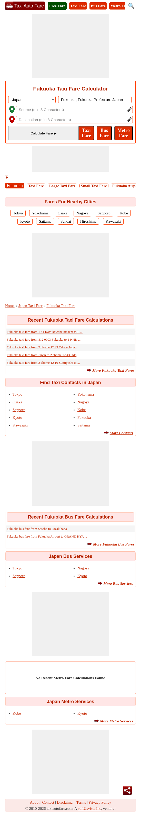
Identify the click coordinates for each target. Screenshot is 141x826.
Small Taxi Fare (94, 186)
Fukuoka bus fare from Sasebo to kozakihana (37, 529)
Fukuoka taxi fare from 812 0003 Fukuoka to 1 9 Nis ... (43, 339)
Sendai (66, 221)
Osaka (62, 213)
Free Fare (57, 6)
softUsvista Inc (89, 808)
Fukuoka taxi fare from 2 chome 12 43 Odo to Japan (41, 347)
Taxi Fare (78, 6)
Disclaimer (65, 802)
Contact (48, 802)
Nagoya (82, 213)
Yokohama (40, 213)
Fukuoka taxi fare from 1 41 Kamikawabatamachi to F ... (45, 332)
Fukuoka (15, 185)
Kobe (123, 213)
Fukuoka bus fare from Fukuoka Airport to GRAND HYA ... (47, 536)
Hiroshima (88, 221)
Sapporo (104, 213)
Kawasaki (113, 221)
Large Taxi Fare (62, 186)
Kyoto (25, 221)
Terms (81, 802)
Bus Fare (98, 6)
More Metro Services (116, 721)
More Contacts (121, 433)
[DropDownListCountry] (32, 99)
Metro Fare (119, 6)
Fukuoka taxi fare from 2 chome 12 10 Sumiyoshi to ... (43, 363)
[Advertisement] (70, 46)
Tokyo (18, 213)
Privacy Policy (100, 802)
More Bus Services (118, 584)
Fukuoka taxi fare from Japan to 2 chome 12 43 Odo (41, 355)
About (35, 802)
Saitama (45, 221)
